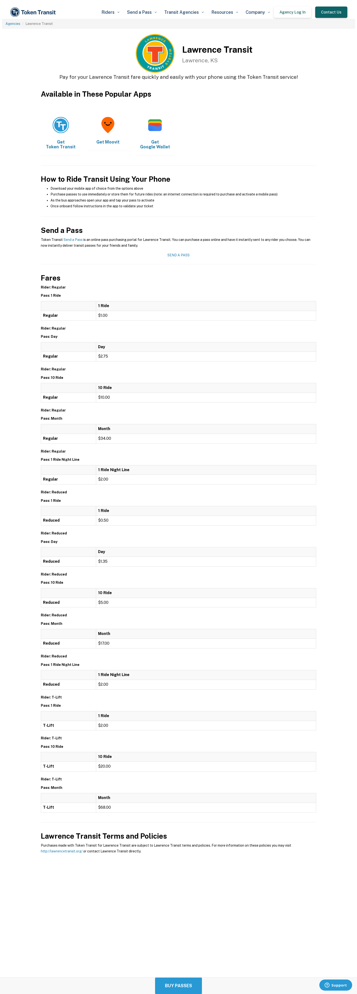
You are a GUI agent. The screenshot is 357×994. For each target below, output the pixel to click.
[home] (34, 12)
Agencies (13, 24)
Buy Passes (178, 985)
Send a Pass (73, 240)
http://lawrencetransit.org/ (62, 851)
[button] (110, 12)
